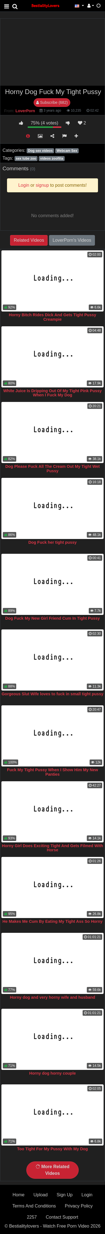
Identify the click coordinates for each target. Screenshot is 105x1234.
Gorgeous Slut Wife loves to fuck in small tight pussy (53, 694)
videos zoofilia (51, 158)
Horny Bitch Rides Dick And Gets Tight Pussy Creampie (52, 317)
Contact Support (62, 1217)
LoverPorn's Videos (72, 240)
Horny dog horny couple (52, 1073)
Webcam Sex (67, 151)
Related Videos (29, 240)
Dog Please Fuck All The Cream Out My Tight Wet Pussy (52, 468)
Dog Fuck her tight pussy (52, 542)
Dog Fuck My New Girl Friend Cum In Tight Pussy (52, 618)
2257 (32, 1217)
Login (86, 1194)
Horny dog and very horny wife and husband (52, 997)
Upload (40, 1194)
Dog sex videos (40, 151)
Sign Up (65, 1194)
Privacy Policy (79, 1206)
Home (19, 1194)
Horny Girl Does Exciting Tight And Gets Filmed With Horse (52, 848)
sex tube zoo (26, 158)
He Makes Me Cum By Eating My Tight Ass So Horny (52, 921)
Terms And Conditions (34, 1206)
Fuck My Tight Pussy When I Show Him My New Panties (52, 772)
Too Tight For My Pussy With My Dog (52, 1149)
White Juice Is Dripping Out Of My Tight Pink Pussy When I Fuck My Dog (52, 393)
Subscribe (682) (52, 102)
